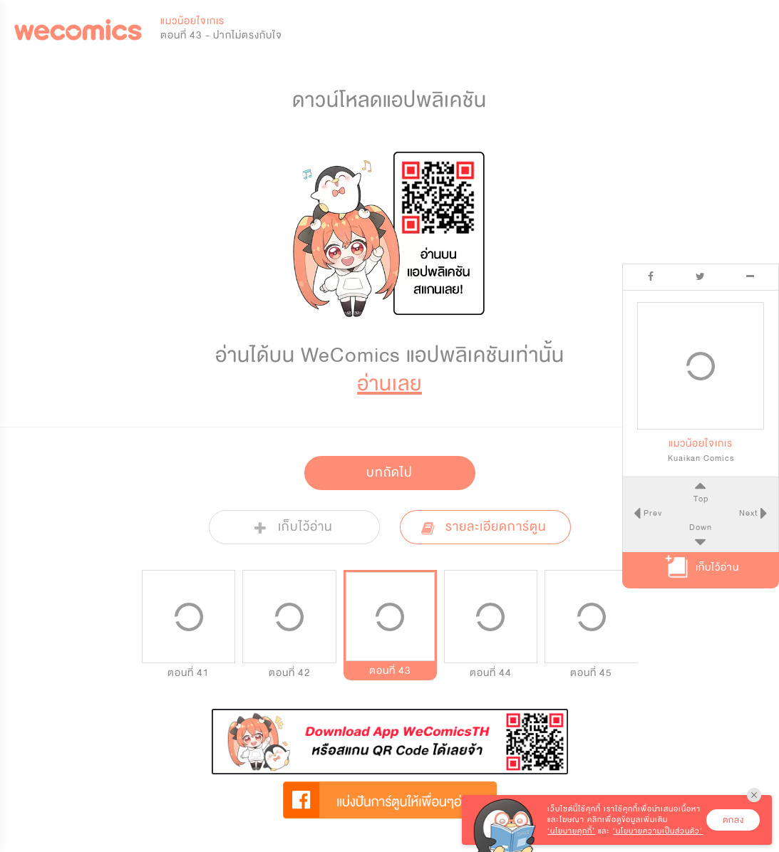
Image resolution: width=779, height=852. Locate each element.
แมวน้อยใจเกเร (192, 21)
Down (700, 527)
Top (700, 499)
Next (749, 513)
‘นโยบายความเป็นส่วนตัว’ (658, 831)
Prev (651, 513)
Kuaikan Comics (701, 458)
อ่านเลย (389, 383)
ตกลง (733, 820)
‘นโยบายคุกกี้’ (571, 831)
